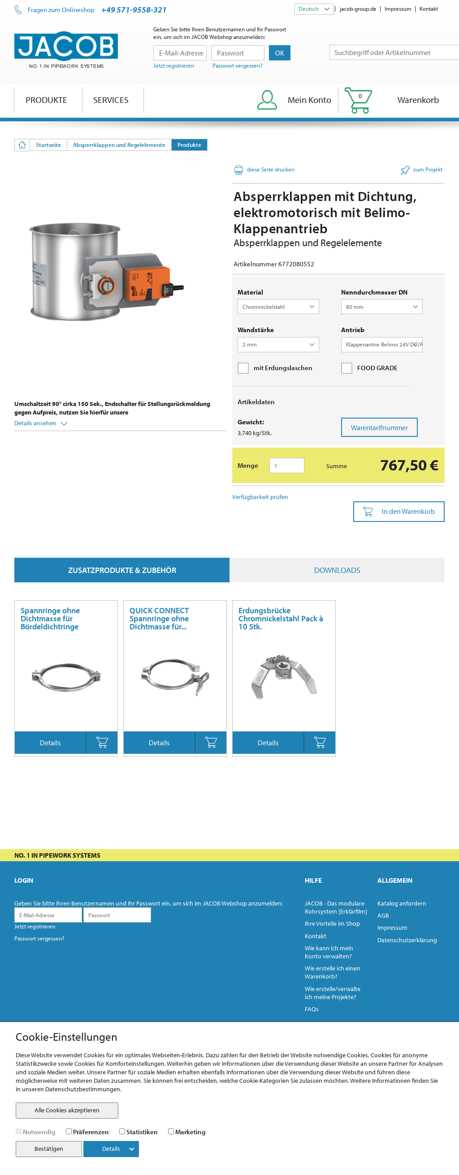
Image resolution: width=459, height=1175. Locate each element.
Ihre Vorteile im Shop (332, 923)
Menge (248, 465)
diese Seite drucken (264, 170)
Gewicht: (251, 422)
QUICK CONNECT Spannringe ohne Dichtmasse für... (159, 618)
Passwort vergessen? (237, 65)
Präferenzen (91, 1132)
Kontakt (429, 8)
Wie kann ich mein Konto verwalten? (329, 952)
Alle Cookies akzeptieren (67, 1110)
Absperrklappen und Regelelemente (119, 144)
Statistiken (142, 1132)
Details (50, 742)
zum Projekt (421, 170)
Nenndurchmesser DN (374, 292)
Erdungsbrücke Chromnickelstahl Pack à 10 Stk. (280, 618)
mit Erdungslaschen (275, 367)
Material (250, 292)
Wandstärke (256, 329)
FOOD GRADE (369, 367)
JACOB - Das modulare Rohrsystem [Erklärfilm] (336, 907)
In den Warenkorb (399, 512)
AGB (383, 915)
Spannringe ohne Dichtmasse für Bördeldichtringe (50, 618)
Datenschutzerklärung (407, 940)
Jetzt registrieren (173, 65)
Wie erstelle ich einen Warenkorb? (332, 972)
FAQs (312, 1009)
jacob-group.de (358, 8)
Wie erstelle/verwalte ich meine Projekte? (332, 993)
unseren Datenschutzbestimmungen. (71, 1089)
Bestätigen (49, 1149)
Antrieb (352, 329)
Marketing (190, 1132)
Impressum (398, 8)
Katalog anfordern (401, 903)
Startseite (48, 144)
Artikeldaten (256, 401)
